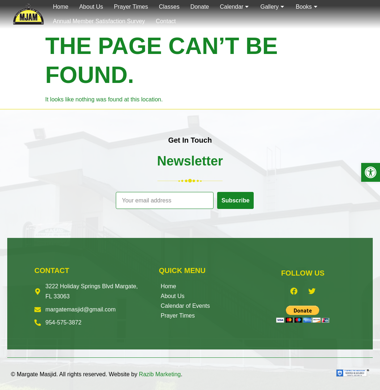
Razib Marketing (160, 374)
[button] (370, 172)
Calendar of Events (185, 306)
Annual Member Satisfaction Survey (99, 21)
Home (168, 286)
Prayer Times (178, 316)
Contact (166, 21)
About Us (173, 296)
